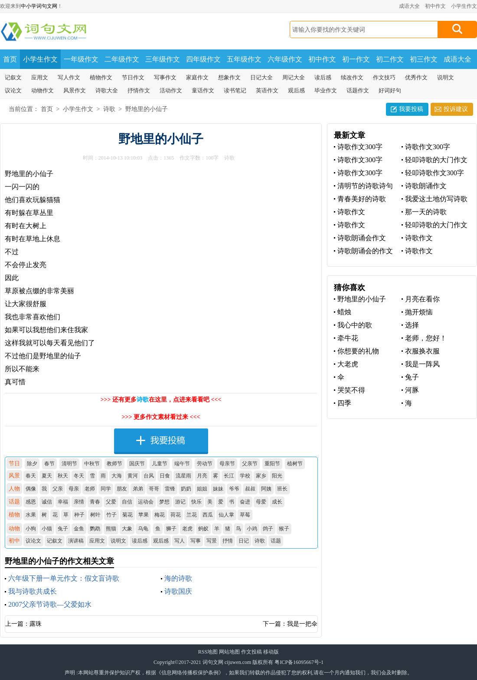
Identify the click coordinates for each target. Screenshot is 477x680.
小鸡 (252, 529)
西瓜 (208, 515)
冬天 (79, 476)
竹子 (111, 515)
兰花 (191, 515)
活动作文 (171, 90)
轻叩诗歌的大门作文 (436, 225)
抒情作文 (138, 90)
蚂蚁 (203, 529)
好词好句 (390, 90)
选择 (412, 325)
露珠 (35, 624)
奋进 (245, 502)
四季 (344, 403)
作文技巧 (384, 77)
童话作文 (203, 90)
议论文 (13, 90)
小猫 (47, 529)
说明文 (445, 77)
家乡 (261, 476)
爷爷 (234, 489)
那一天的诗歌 (426, 212)
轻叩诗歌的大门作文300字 (434, 160)
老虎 (187, 529)
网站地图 (229, 652)
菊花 (127, 515)
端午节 (182, 464)
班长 (282, 489)
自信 (127, 502)
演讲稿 (76, 541)
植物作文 (101, 77)
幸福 (63, 502)
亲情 (79, 502)
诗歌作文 (351, 212)
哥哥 (154, 489)
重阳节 (272, 464)
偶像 (31, 489)
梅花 (159, 515)
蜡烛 (344, 312)
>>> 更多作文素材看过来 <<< (161, 417)
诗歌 (109, 109)
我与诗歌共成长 (32, 591)
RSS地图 (208, 652)
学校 (245, 476)
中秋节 (92, 464)
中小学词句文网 (39, 6)
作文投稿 (251, 652)
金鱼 (79, 529)
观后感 (296, 90)
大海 (116, 476)
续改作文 (352, 77)
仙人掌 (226, 515)
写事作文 (165, 77)
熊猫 (111, 529)
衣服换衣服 (422, 351)
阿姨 (266, 489)
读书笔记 (235, 90)
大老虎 (347, 364)
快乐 (196, 502)
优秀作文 (416, 77)
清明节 (69, 464)
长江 (229, 476)
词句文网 (213, 662)
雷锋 (170, 489)
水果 (31, 515)
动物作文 (42, 90)
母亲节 (227, 464)
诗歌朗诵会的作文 (365, 251)
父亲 (57, 489)
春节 (49, 464)
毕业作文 (325, 90)
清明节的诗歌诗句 (365, 186)
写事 (195, 541)
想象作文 (229, 77)
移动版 (271, 652)
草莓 (245, 515)
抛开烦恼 (419, 312)
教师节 (114, 464)
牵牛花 (347, 338)
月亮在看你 (422, 299)
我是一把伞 (302, 624)
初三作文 (424, 59)
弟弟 (138, 489)
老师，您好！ (426, 338)
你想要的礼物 (358, 351)
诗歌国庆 (178, 591)
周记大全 (293, 77)
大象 (127, 529)
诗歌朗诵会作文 (361, 238)
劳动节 (204, 464)
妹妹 (218, 489)
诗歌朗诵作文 (426, 186)
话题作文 (357, 90)
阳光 (277, 476)
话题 (276, 541)
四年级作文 (203, 59)
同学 (106, 489)
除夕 (32, 464)
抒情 (227, 541)
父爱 (111, 502)
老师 (90, 489)
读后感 (322, 77)
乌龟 (143, 529)
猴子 (284, 529)
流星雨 (183, 476)
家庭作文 (197, 77)
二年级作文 (122, 59)
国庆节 (137, 464)
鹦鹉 (95, 529)
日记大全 (261, 77)
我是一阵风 (422, 364)
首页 (10, 59)
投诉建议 (456, 109)
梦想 (164, 502)
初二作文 (390, 59)
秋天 (63, 476)
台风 (149, 476)
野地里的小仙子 (146, 109)
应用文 (39, 77)
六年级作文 (285, 59)
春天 (31, 476)
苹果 (143, 515)
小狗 (31, 529)
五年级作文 (244, 59)
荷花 (175, 515)
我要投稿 (411, 109)
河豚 (412, 390)
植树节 (295, 464)
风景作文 (74, 90)
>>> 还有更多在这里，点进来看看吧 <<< (161, 399)
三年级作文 (162, 59)
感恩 (31, 502)
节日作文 (133, 77)
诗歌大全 (106, 90)
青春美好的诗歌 (361, 199)
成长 (277, 502)
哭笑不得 (351, 390)
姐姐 (202, 489)
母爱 (261, 502)
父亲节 (250, 464)
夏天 (47, 476)
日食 (165, 476)
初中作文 (435, 6)
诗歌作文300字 (359, 146)
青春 (95, 502)
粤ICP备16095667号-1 (298, 662)
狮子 (171, 529)
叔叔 (250, 489)
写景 (211, 541)
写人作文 (69, 77)
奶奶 (186, 489)
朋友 (122, 489)
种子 (79, 515)
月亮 (202, 476)
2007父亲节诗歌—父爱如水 (49, 604)
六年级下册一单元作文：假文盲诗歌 (63, 578)
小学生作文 (464, 6)
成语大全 (409, 6)
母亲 (74, 489)
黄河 (132, 476)
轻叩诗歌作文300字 (434, 173)
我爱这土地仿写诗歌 (436, 199)
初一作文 (356, 59)
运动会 (146, 502)
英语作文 (267, 90)
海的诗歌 (178, 578)
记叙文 (13, 77)
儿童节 (159, 464)
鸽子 (268, 529)
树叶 (95, 515)
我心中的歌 (354, 325)
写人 (179, 541)
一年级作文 (81, 59)
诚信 (47, 502)
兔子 (63, 529)
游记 (180, 502)
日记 (243, 541)
